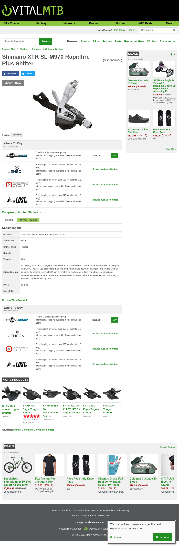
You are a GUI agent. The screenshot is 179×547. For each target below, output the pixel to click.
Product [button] (94, 23)
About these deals (135, 59)
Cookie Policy (107, 516)
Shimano (36, 49)
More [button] (169, 23)
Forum (120, 23)
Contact (75, 521)
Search (45, 41)
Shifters (24, 49)
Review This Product (14, 303)
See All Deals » (167, 453)
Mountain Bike (88, 521)
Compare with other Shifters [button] (20, 215)
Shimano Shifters (54, 49)
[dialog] (142, 532)
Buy (114, 155)
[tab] (9, 223)
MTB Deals (145, 23)
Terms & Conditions (61, 516)
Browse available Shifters (104, 170)
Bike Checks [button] (11, 23)
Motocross (103, 521)
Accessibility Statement (70, 534)
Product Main (9, 49)
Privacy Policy (81, 516)
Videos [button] (68, 23)
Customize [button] (115, 537)
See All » (171, 149)
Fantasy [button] (41, 23)
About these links (11, 146)
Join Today (119, 30)
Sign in (131, 30)
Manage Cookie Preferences (89, 528)
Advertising (123, 516)
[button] (10, 73)
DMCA (94, 516)
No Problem (162, 537)
